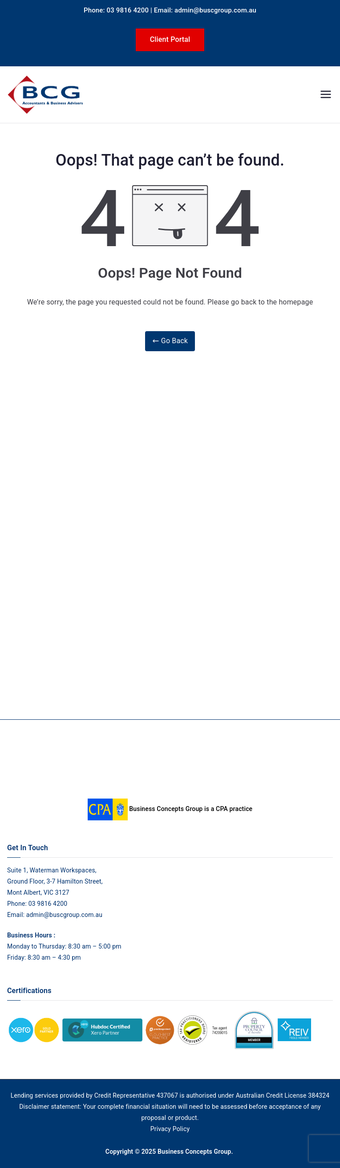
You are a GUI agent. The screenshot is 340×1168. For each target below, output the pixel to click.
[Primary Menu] (326, 94)
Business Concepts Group (194, 1151)
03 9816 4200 (47, 903)
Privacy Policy (170, 1128)
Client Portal (170, 39)
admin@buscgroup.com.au (64, 914)
